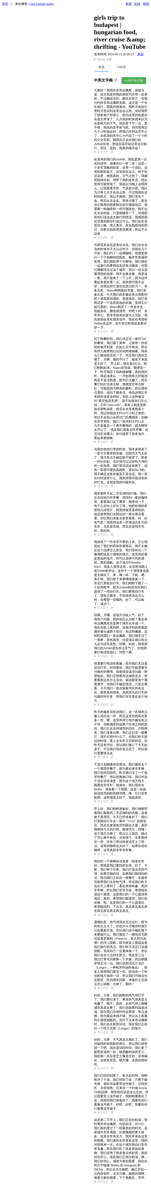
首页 (5, 4)
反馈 (137, 4)
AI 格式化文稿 (134, 80)
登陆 (146, 4)
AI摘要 (121, 67)
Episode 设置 (104, 59)
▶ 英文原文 (104, 152)
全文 (101, 67)
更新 (128, 4)
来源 (140, 54)
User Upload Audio (41, 4)
